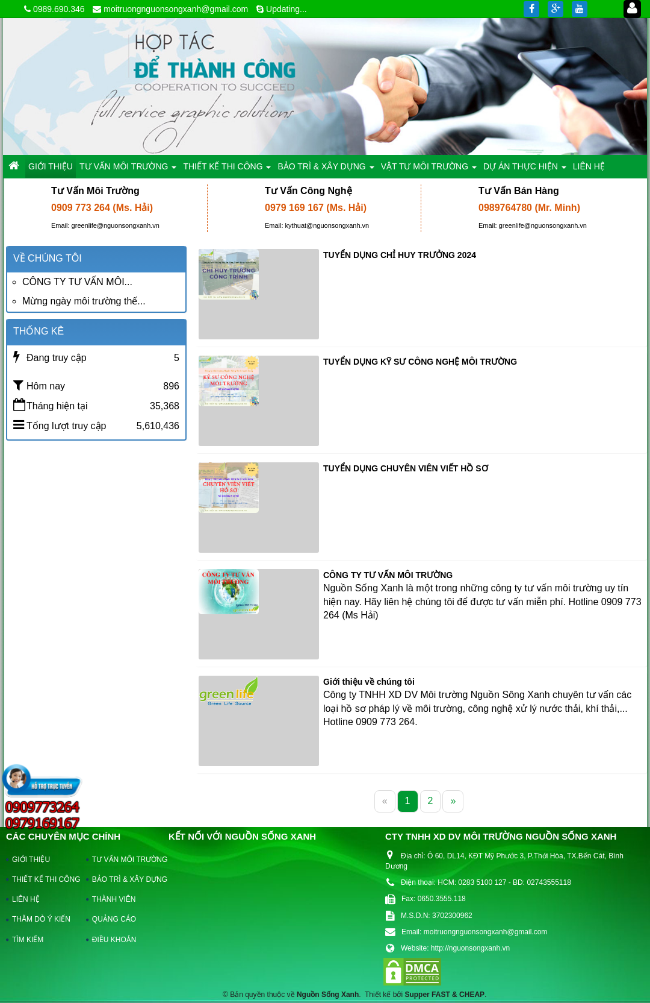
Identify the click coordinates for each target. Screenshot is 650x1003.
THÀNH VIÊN (114, 899)
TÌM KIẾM (27, 939)
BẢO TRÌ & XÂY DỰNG (124, 879)
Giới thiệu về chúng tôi (369, 682)
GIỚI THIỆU (31, 859)
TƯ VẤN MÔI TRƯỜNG (124, 859)
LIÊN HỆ (26, 899)
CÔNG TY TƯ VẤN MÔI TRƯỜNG (388, 575)
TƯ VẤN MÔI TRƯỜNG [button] (127, 170)
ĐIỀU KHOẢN (114, 939)
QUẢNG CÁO (114, 919)
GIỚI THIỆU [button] (50, 166)
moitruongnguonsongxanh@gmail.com (176, 9)
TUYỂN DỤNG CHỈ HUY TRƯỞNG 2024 (399, 255)
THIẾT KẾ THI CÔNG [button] (227, 170)
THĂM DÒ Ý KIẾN (41, 919)
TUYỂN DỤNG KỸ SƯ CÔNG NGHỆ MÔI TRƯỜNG (420, 361)
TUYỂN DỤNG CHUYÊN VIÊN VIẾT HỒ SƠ (405, 468)
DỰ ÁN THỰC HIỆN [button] (524, 170)
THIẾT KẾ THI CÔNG (43, 879)
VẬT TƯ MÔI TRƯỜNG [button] (429, 170)
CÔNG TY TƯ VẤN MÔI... (77, 282)
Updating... (286, 9)
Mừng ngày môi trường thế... (84, 301)
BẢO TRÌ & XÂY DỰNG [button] (325, 170)
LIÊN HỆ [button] (589, 166)
